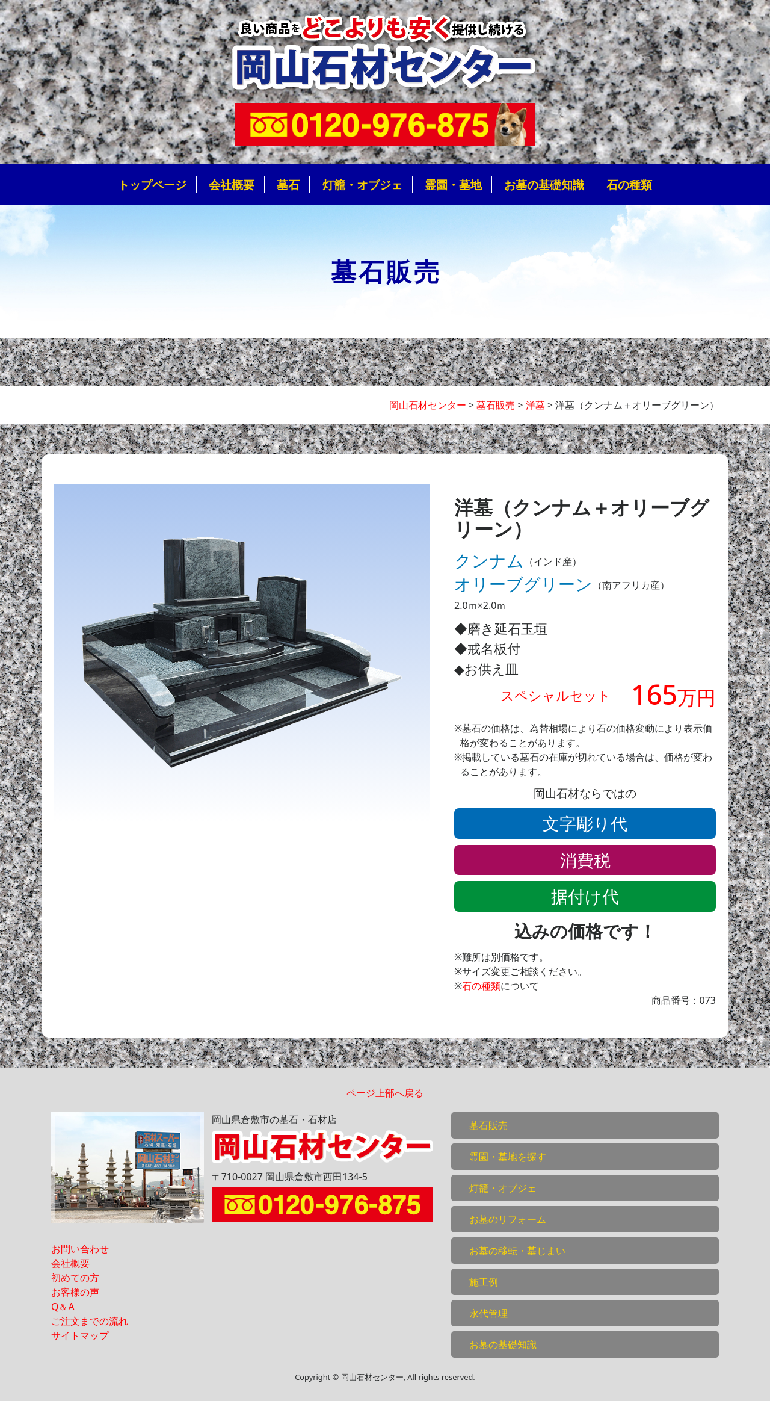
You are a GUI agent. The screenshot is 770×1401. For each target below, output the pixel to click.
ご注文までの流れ (89, 1321)
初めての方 (75, 1277)
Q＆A (63, 1306)
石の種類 (629, 184)
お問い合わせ (80, 1248)
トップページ (152, 184)
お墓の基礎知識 (544, 184)
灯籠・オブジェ (362, 184)
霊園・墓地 (453, 184)
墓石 (288, 184)
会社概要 (231, 184)
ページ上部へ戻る (385, 1092)
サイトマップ (80, 1335)
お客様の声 (75, 1292)
